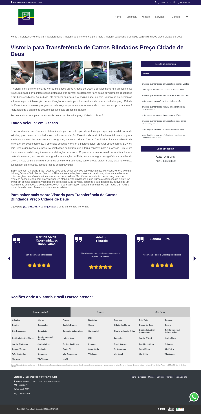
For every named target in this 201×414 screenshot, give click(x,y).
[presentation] (5, 270)
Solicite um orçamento (166, 64)
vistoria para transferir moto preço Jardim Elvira (161, 116)
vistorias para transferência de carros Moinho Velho (163, 131)
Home (118, 16)
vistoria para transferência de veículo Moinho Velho (163, 90)
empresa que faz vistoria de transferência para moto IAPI (165, 96)
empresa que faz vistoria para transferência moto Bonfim (165, 84)
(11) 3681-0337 (163, 2)
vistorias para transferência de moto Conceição (161, 102)
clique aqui (50, 206)
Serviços (159, 16)
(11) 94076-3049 (181, 2)
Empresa (132, 16)
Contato (176, 16)
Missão (146, 16)
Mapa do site (181, 377)
